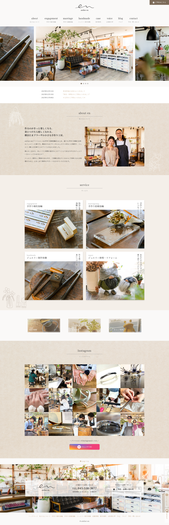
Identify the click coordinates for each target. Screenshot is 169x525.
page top (84, 461)
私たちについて (44, 516)
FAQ (118, 516)
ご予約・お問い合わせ (123, 489)
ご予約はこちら (160, 2)
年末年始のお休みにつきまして (74, 91)
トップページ (33, 516)
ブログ (124, 516)
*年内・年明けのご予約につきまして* (76, 94)
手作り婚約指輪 (57, 516)
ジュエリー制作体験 (84, 516)
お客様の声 (112, 516)
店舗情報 (95, 516)
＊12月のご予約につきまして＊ (74, 98)
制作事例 (103, 516)
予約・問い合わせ (134, 516)
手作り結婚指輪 (69, 516)
